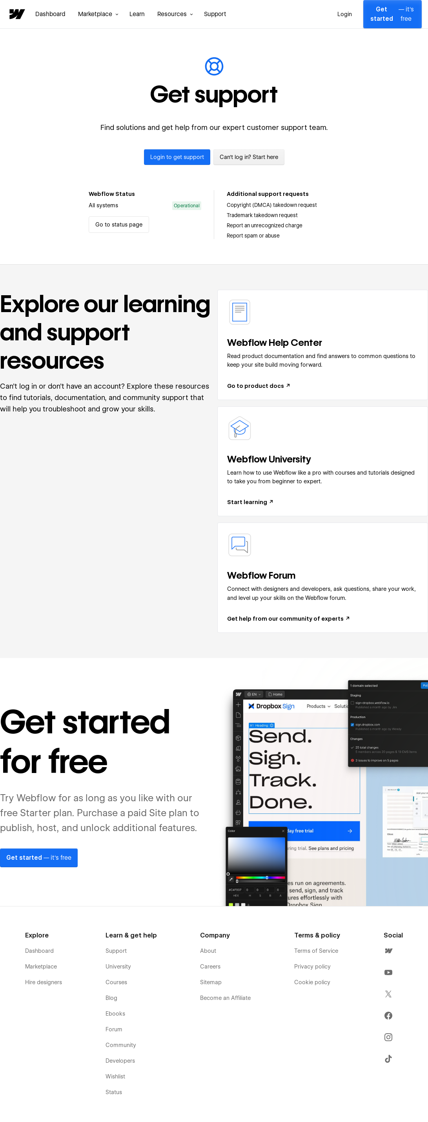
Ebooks (115, 1014)
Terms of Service (316, 951)
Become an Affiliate (225, 998)
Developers (120, 1061)
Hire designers (43, 982)
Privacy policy (312, 966)
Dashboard (50, 14)
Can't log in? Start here (249, 157)
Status (114, 1092)
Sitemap (211, 982)
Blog (111, 998)
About (208, 951)
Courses (116, 982)
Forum (114, 1029)
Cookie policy (312, 982)
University (118, 966)
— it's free (392, 14)
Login (344, 14)
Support (215, 14)
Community (121, 1045)
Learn (137, 14)
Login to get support (177, 157)
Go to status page (118, 224)
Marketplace (41, 966)
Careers (210, 966)
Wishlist (115, 1076)
